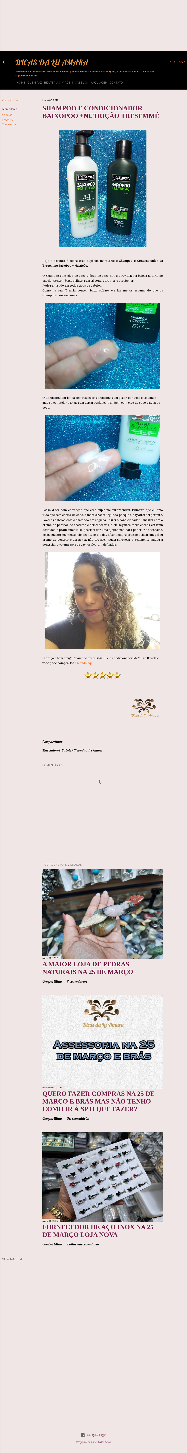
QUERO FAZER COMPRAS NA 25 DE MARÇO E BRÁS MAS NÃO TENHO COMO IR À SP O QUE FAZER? (98, 1101)
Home (19, 82)
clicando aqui (84, 663)
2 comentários (77, 981)
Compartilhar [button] (10, 100)
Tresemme (9, 124)
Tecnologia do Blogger (93, 1435)
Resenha (8, 119)
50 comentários (78, 1118)
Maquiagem (97, 82)
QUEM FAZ (33, 82)
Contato (114, 82)
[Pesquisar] (177, 62)
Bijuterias (51, 82)
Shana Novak (104, 1442)
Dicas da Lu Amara (51, 62)
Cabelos (80, 82)
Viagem (66, 82)
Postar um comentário (83, 1244)
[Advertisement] (93, 25)
